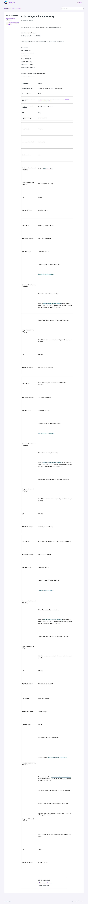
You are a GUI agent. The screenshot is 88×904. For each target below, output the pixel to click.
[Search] (72, 8)
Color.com (79, 2)
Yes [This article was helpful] (40, 882)
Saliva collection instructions (46, 274)
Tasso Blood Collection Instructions (57, 757)
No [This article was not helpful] (47, 882)
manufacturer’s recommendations (52, 303)
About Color (18, 8)
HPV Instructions (48, 169)
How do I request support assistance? (12, 23)
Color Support (7, 8)
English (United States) (77, 901)
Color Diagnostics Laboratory (10, 19)
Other (13, 8)
